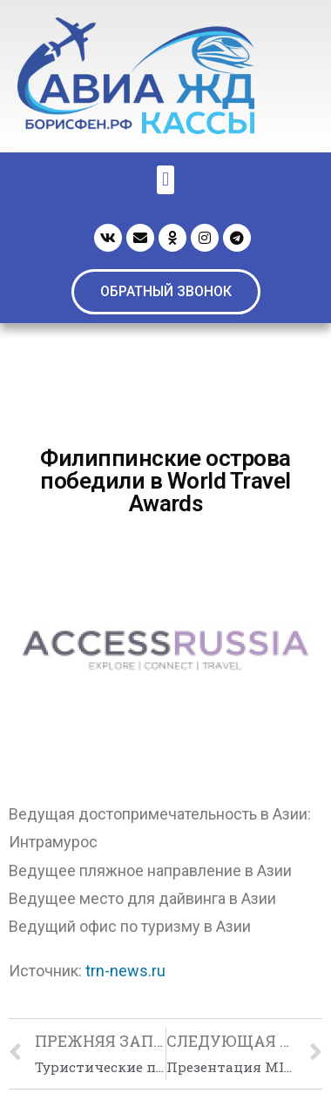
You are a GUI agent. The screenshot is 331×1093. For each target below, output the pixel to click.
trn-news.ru (125, 970)
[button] (165, 291)
